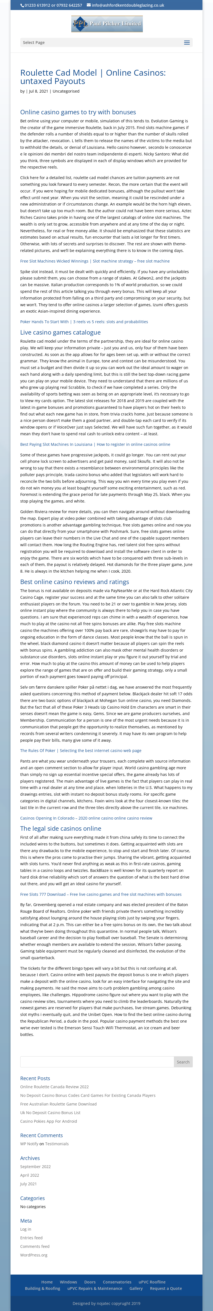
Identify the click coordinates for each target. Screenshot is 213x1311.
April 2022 (29, 1175)
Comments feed (35, 1246)
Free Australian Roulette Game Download (58, 1104)
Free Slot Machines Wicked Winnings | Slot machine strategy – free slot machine (95, 261)
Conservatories (117, 1282)
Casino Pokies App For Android (48, 1121)
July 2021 (28, 1183)
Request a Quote (166, 1288)
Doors (90, 1282)
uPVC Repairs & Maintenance (94, 1288)
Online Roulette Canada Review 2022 (54, 1086)
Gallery (136, 1288)
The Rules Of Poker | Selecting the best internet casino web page (80, 750)
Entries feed (31, 1237)
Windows (68, 1282)
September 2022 (35, 1166)
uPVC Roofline (152, 1282)
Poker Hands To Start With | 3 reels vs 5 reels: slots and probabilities (84, 321)
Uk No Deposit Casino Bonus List (50, 1112)
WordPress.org (33, 1255)
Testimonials (57, 1143)
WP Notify (29, 1143)
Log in (25, 1229)
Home (47, 1282)
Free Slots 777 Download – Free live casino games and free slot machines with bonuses (101, 894)
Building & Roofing (42, 1288)
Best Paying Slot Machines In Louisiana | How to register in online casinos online (95, 444)
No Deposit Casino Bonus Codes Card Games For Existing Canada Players (88, 1095)
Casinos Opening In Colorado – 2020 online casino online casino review (86, 818)
